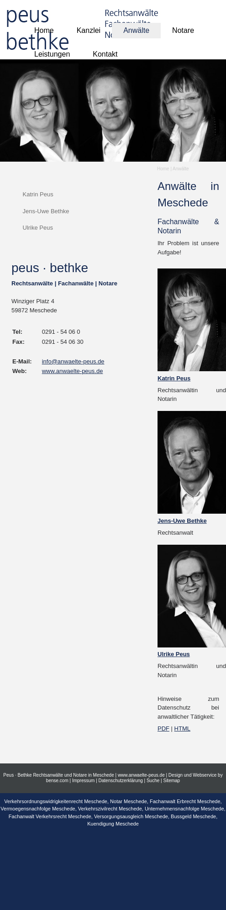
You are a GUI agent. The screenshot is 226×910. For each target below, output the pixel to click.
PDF (163, 728)
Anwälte (181, 168)
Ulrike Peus (38, 227)
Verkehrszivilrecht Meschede (110, 808)
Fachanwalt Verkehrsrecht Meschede (50, 816)
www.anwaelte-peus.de (72, 371)
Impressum (83, 780)
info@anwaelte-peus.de (73, 361)
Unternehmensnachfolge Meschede (184, 808)
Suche (153, 780)
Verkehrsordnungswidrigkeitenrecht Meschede (55, 801)
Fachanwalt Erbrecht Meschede (185, 801)
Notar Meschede (128, 801)
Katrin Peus (38, 194)
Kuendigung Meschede (113, 823)
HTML (182, 728)
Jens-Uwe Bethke (46, 211)
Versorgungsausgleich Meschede (131, 816)
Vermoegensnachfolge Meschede (37, 808)
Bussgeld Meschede (193, 816)
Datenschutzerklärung (121, 780)
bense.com (57, 780)
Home (163, 168)
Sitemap (171, 780)
